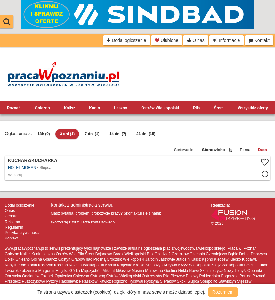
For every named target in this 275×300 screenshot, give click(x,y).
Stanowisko (213, 149)
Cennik (11, 216)
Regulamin (14, 227)
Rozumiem (223, 292)
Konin (94, 108)
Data (262, 149)
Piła (196, 108)
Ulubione (166, 40)
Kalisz (69, 108)
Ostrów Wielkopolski (160, 108)
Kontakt (259, 40)
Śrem (218, 108)
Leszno (120, 108)
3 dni (67, 134)
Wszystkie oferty (253, 108)
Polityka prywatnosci (22, 233)
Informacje (226, 40)
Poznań (14, 108)
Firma (245, 149)
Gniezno (42, 108)
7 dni (92, 134)
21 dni (145, 134)
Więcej (137, 168)
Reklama (12, 222)
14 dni (117, 134)
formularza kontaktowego (93, 222)
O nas (195, 40)
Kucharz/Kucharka (32, 160)
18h (43, 134)
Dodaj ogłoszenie (126, 40)
